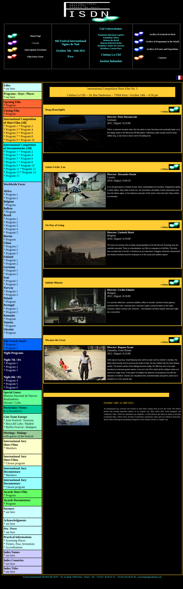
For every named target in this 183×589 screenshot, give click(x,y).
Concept (35, 43)
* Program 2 (11, 198)
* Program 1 (11, 246)
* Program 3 (11, 370)
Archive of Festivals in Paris (162, 34)
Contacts (162, 58)
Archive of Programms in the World (162, 41)
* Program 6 (26, 158)
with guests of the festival (18, 436)
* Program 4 (26, 155)
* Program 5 (11, 383)
